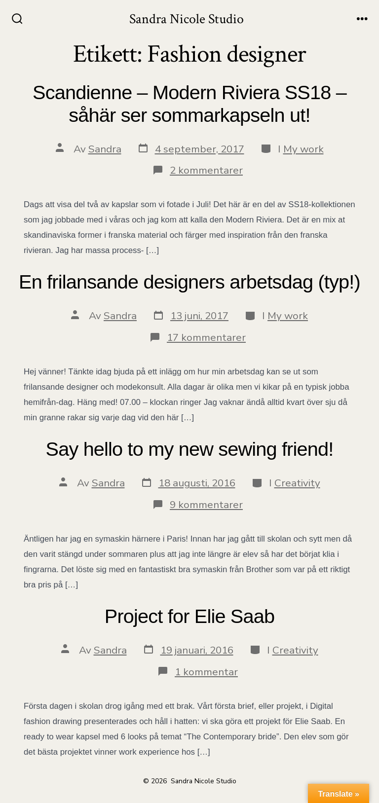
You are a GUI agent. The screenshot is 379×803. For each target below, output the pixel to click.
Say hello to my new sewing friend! (190, 449)
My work (303, 149)
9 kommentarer (206, 504)
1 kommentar (206, 672)
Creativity (297, 483)
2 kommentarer (206, 170)
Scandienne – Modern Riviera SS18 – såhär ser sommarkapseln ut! (189, 103)
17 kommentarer (206, 337)
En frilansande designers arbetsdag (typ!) (189, 281)
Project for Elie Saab (189, 616)
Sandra (104, 149)
